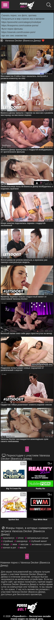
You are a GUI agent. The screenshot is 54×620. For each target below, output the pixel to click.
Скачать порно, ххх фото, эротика (18, 15)
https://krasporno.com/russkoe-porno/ (19, 25)
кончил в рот (9, 547)
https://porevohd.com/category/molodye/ (21, 22)
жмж (15, 544)
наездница (21, 541)
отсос (21, 538)
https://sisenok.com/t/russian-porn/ (18, 32)
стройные (8, 541)
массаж (24, 544)
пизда (6, 544)
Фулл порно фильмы (12, 29)
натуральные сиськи (37, 538)
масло (23, 547)
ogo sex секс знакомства (14, 35)
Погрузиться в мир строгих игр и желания (22, 19)
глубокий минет (39, 541)
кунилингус (9, 538)
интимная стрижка (41, 544)
